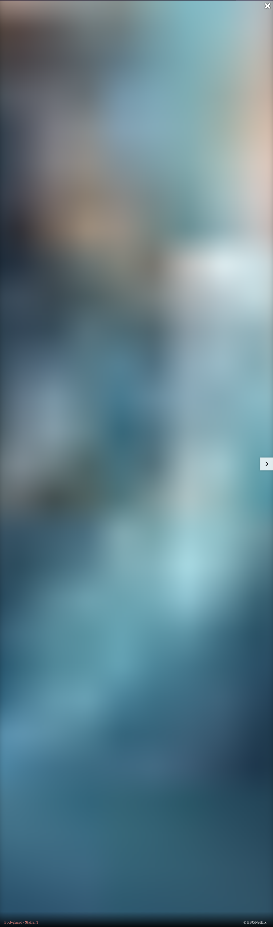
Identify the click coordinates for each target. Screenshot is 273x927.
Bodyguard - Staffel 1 (21, 922)
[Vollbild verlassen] (267, 6)
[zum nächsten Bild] (266, 464)
